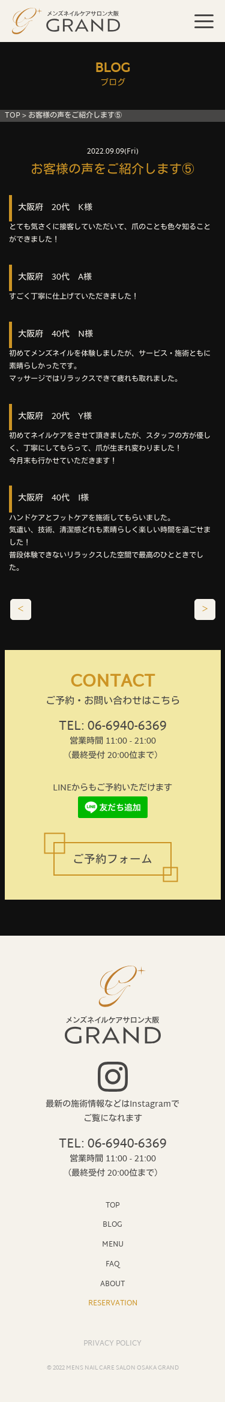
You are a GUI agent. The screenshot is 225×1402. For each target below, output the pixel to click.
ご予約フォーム (112, 860)
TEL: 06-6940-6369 (113, 726)
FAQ (112, 1264)
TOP (12, 115)
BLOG (112, 1224)
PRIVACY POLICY (112, 1343)
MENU (113, 1244)
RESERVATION (112, 1303)
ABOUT (112, 1284)
